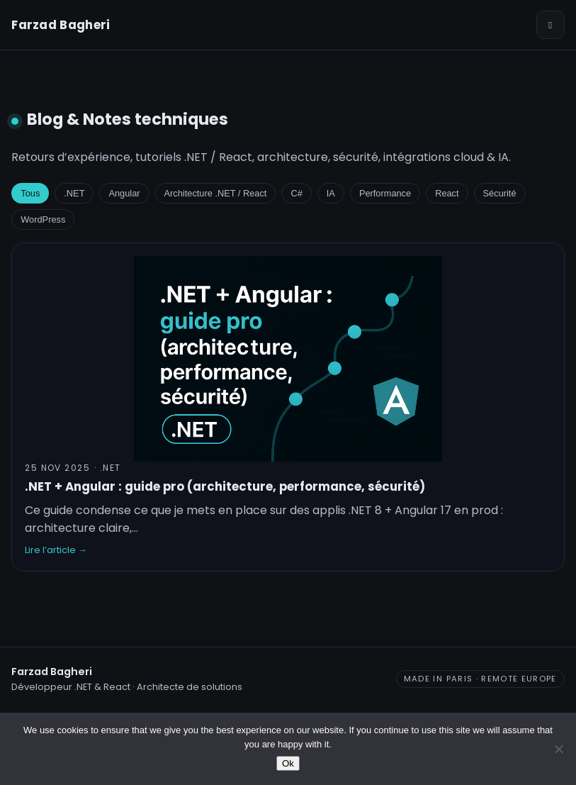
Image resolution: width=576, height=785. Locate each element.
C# (296, 193)
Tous (30, 193)
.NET (74, 193)
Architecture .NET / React (215, 193)
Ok (288, 763)
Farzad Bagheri (60, 24)
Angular (124, 193)
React (446, 193)
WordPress (43, 219)
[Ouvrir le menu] (550, 25)
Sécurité (499, 193)
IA (331, 193)
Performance (385, 193)
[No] (558, 749)
